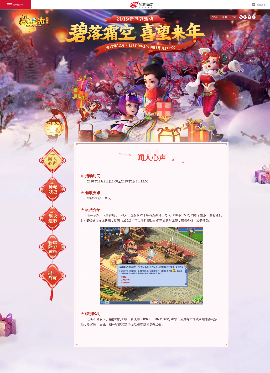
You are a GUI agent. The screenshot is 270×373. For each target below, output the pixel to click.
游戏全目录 (15, 4)
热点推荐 (258, 4)
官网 (214, 17)
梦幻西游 (34, 21)
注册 (223, 17)
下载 (233, 17)
